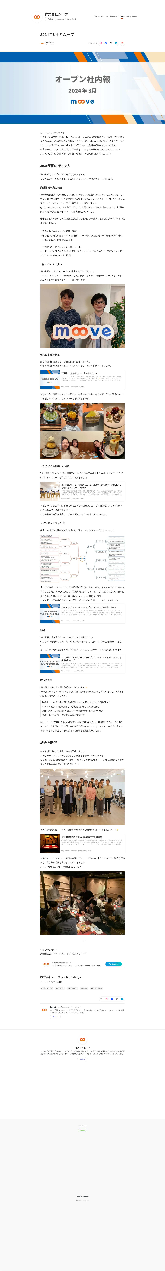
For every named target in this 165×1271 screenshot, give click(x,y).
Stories (121, 16)
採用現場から (73, 988)
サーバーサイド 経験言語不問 (51, 982)
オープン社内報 (97, 988)
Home (96, 16)
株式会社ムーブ (56, 14)
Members (113, 16)
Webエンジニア (47, 988)
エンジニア (60, 988)
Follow (50, 19)
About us (104, 16)
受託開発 (84, 988)
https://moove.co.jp (63, 19)
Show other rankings (82, 1200)
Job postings (131, 16)
